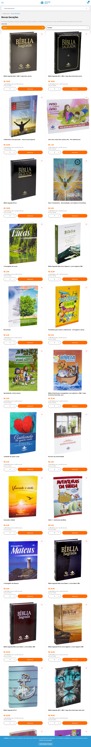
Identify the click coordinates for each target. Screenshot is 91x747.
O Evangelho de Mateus (11, 583)
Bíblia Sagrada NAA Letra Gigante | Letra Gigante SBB (65, 266)
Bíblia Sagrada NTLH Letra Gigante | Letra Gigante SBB (65, 647)
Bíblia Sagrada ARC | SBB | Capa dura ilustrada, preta (65, 76)
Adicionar (30, 89)
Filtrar (23, 28)
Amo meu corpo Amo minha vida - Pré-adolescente (64, 139)
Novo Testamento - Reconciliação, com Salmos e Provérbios (67, 203)
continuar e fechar (45, 744)
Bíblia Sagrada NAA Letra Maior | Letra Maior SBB (64, 583)
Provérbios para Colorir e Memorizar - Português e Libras (66, 330)
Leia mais (4, 24)
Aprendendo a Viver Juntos (12, 393)
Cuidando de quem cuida (11, 456)
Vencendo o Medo (9, 520)
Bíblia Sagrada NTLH (10, 203)
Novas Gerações (15, 13)
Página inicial (6, 13)
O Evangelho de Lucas (10, 266)
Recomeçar (7, 330)
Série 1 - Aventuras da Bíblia (57, 520)
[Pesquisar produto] (87, 9)
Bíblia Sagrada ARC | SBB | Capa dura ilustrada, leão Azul (66, 710)
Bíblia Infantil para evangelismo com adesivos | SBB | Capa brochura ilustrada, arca (67, 394)
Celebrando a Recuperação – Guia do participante (19, 139)
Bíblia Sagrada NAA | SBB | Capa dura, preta (18, 76)
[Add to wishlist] (41, 34)
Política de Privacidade (45, 740)
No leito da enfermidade (56, 456)
